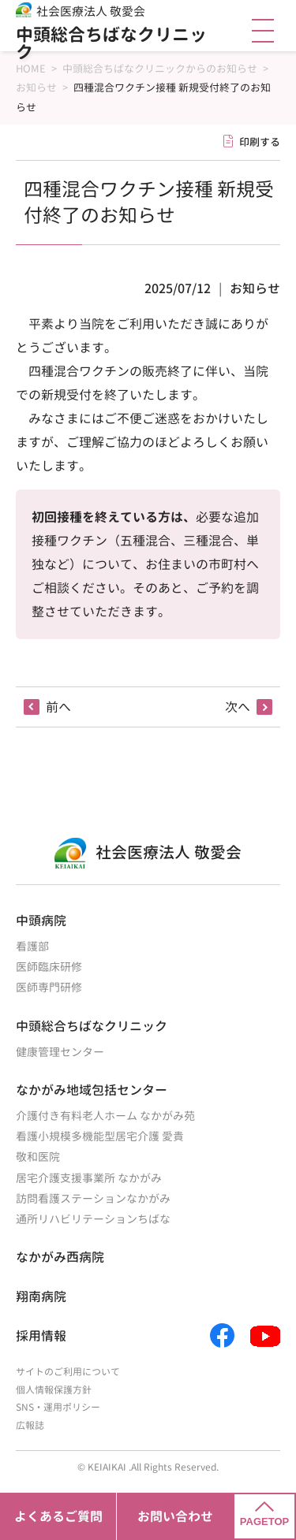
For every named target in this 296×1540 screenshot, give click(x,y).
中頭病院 (41, 920)
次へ (237, 707)
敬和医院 (38, 1156)
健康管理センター (60, 1051)
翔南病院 (41, 1296)
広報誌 (30, 1425)
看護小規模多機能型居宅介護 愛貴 (100, 1136)
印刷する (259, 142)
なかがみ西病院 (60, 1257)
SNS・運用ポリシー (58, 1407)
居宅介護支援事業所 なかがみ (89, 1177)
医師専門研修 (49, 987)
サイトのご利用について (68, 1371)
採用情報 (41, 1336)
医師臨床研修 (49, 966)
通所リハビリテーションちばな (93, 1218)
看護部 (32, 946)
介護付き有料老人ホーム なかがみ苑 (105, 1115)
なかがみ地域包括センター (91, 1090)
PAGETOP (264, 1514)
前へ (58, 707)
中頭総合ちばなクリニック (111, 43)
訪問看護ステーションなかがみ (93, 1198)
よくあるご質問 (58, 1516)
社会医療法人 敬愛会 (90, 11)
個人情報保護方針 (54, 1390)
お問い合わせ (175, 1516)
